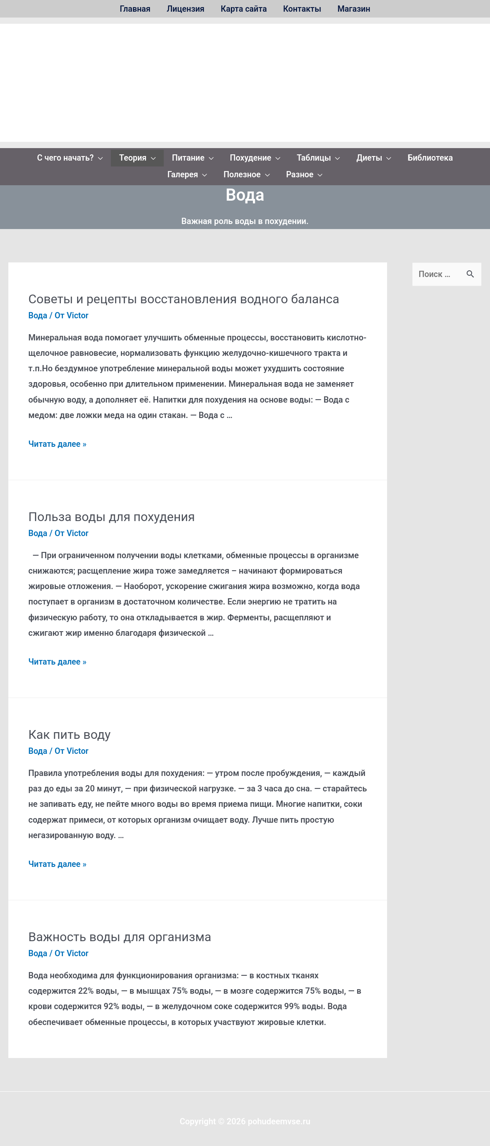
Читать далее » (58, 439)
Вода (38, 310)
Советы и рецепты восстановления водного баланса (183, 294)
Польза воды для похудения (111, 511)
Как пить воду (69, 729)
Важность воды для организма (119, 931)
